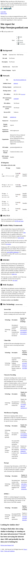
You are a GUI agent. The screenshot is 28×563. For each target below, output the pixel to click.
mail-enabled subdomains (13, 252)
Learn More (3, 11)
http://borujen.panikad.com (20, 79)
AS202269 (16, 98)
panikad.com (13, 117)
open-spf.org (21, 237)
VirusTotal (23, 94)
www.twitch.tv (23, 330)
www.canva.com (24, 334)
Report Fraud (4, 13)
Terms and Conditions (9, 551)
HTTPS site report (19, 221)
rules (24, 232)
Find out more (4, 545)
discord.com (25, 520)
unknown (16, 83)
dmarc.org (14, 274)
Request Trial (10, 545)
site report (8, 244)
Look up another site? (7, 31)
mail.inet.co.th (24, 408)
